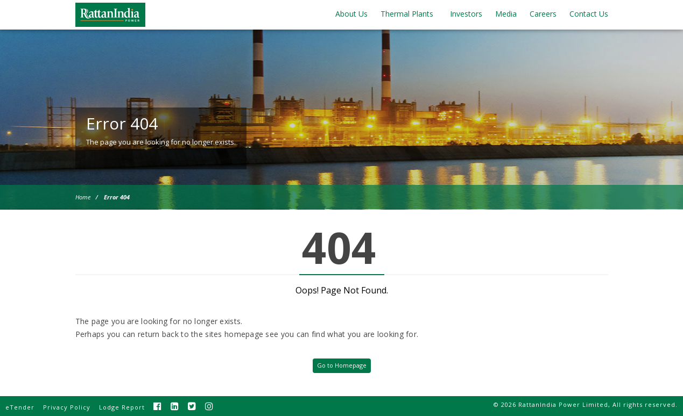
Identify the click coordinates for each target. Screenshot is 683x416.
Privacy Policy (66, 407)
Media (506, 14)
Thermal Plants (407, 14)
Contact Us (588, 14)
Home (82, 197)
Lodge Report (122, 407)
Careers (543, 14)
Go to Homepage (342, 365)
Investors (466, 14)
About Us (351, 14)
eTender (19, 407)
